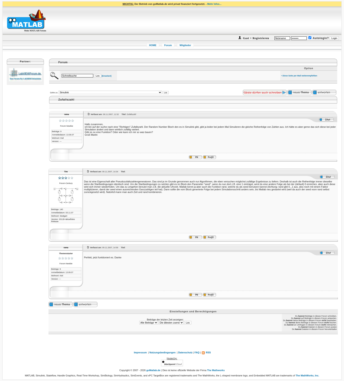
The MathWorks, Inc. (307, 375)
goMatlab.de (153, 370)
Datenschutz (185, 352)
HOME (152, 45)
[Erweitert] (106, 76)
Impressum (140, 352)
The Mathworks (216, 370)
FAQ (197, 352)
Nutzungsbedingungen (162, 352)
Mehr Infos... (214, 4)
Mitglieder (185, 45)
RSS (206, 352)
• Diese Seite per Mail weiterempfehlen (299, 76)
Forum (168, 45)
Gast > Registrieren (255, 38)
